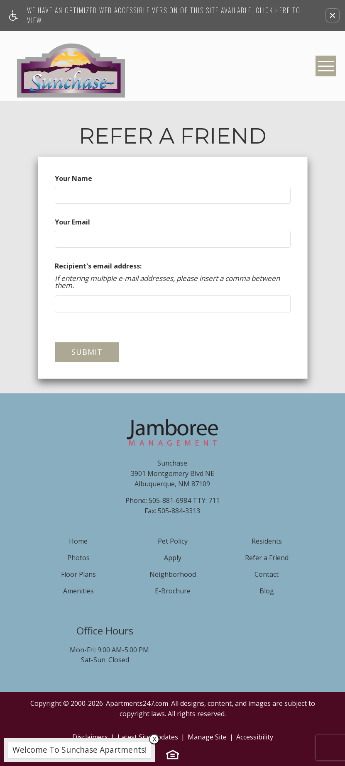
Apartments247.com (137, 703)
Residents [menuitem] (267, 541)
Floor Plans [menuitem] (78, 574)
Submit (87, 352)
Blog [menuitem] (266, 590)
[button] (332, 15)
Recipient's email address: (98, 266)
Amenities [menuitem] (78, 590)
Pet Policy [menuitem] (173, 541)
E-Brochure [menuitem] (173, 590)
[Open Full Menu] (326, 66)
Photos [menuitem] (78, 557)
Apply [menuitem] (172, 557)
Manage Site (207, 737)
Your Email (72, 222)
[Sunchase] (71, 66)
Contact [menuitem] (266, 574)
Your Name (73, 178)
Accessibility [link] (254, 737)
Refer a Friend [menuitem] (267, 557)
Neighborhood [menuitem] (172, 574)
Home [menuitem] (78, 541)
